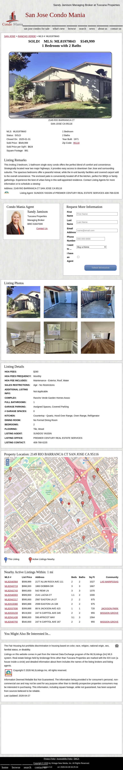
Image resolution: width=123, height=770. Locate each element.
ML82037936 (11, 608)
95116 (76, 143)
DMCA (76, 759)
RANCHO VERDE (27, 36)
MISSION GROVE (109, 613)
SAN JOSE (9, 36)
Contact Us (116, 28)
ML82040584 (11, 581)
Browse (72, 28)
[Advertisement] (61, 728)
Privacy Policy (50, 759)
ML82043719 (11, 586)
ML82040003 (11, 595)
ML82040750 (11, 622)
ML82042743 (11, 590)
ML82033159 (11, 613)
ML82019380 (11, 604)
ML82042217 (11, 599)
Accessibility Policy (65, 759)
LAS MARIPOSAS (109, 581)
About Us (102, 28)
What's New (59, 28)
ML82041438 (11, 617)
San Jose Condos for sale (36, 28)
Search (82, 28)
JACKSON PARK (109, 608)
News (92, 28)
